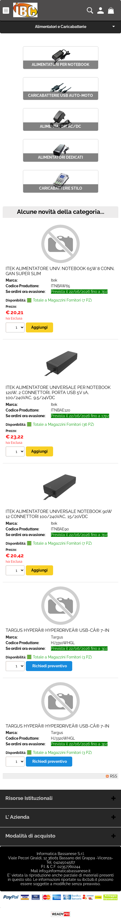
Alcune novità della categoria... (60, 211)
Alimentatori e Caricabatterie (60, 26)
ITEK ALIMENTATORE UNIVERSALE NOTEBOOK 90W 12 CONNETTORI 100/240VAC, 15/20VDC (59, 514)
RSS (113, 776)
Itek (54, 280)
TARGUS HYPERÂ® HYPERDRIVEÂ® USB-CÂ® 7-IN (57, 630)
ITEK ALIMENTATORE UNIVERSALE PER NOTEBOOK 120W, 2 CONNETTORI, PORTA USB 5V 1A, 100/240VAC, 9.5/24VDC (58, 392)
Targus (57, 637)
